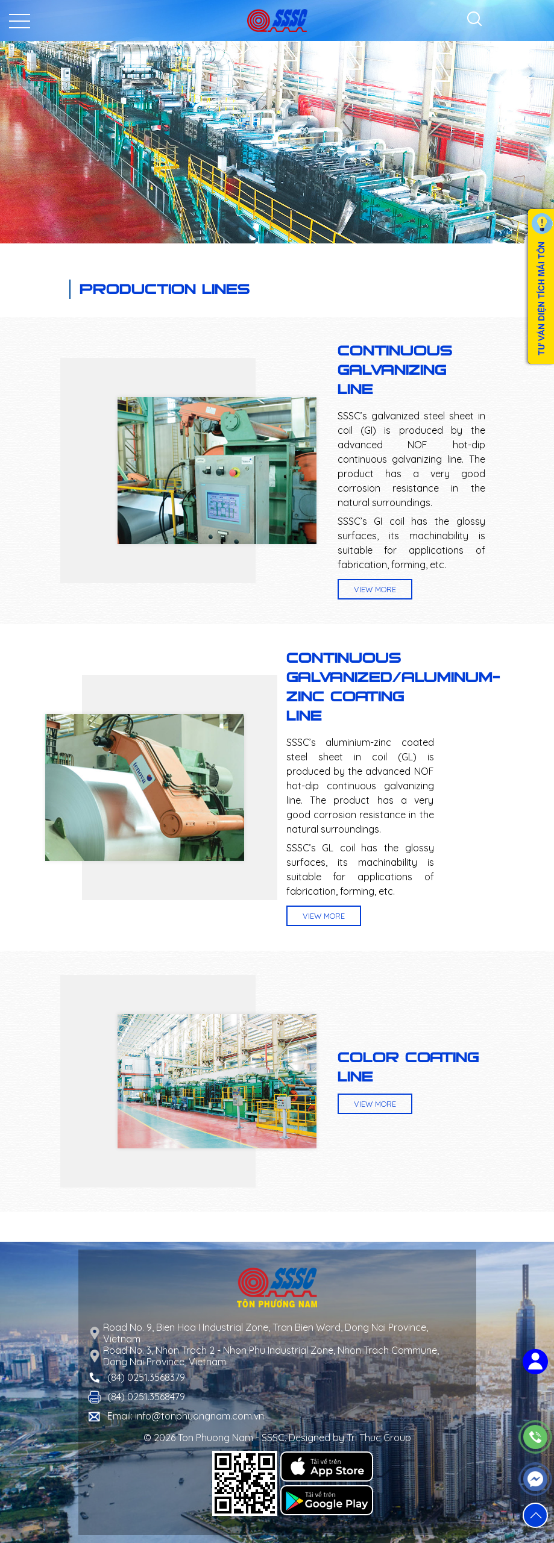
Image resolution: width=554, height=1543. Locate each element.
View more (375, 589)
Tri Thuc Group (379, 1438)
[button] (535, 1515)
